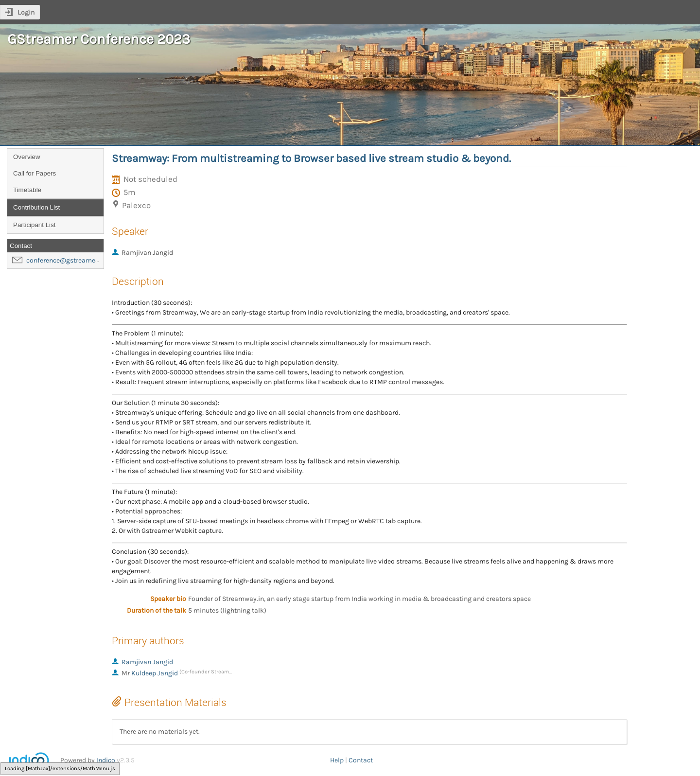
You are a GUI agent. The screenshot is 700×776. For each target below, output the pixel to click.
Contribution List (36, 207)
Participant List (34, 225)
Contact (361, 760)
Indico (105, 760)
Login (26, 12)
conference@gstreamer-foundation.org (86, 260)
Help (337, 760)
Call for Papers (34, 173)
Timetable (27, 190)
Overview (26, 156)
